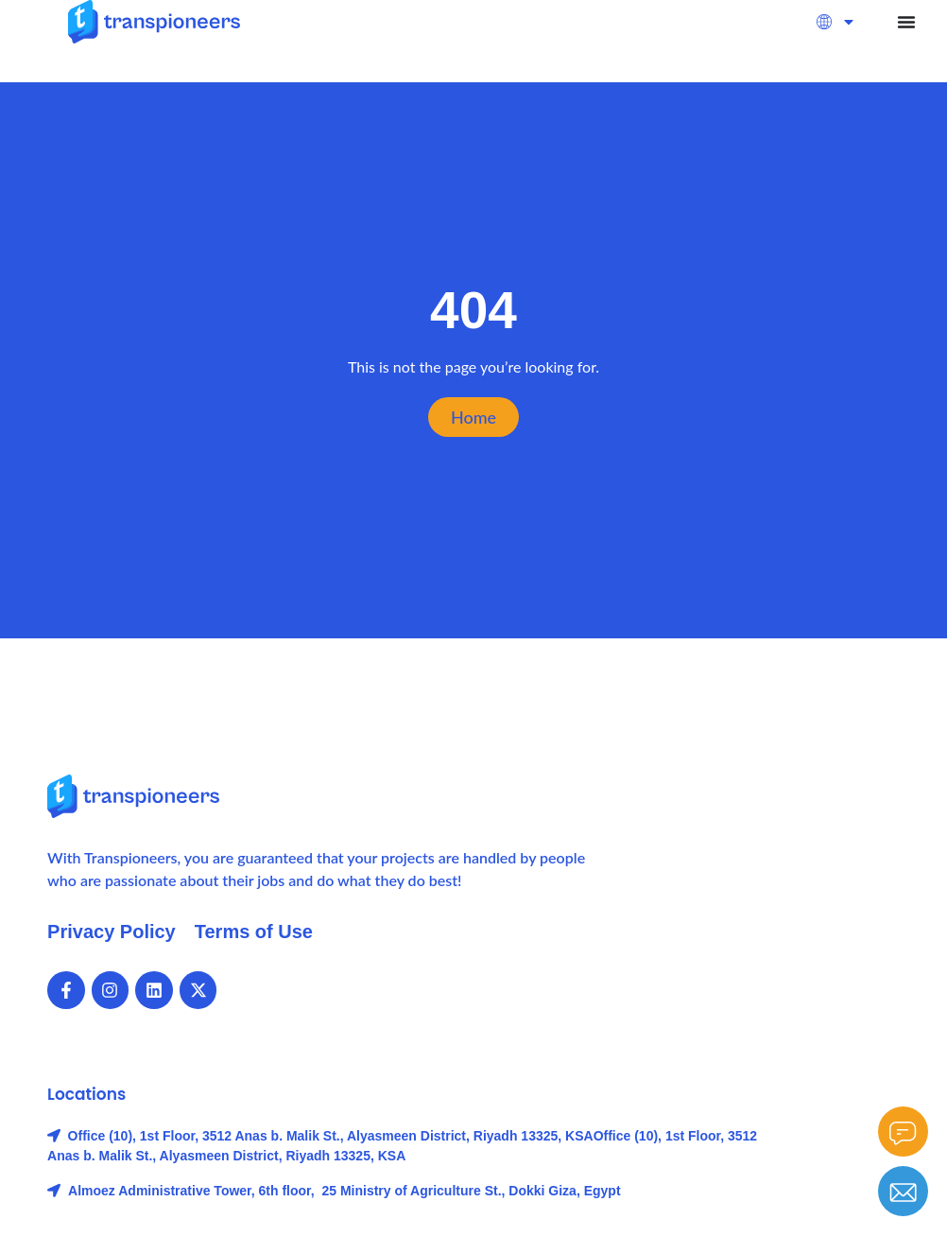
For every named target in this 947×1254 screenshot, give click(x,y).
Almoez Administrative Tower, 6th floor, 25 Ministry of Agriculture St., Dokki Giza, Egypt (344, 1190)
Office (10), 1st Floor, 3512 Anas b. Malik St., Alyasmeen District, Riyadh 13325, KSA (331, 1135)
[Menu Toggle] (906, 21)
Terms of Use (254, 931)
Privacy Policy (111, 931)
